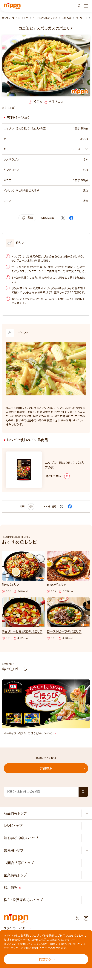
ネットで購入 (58, 476)
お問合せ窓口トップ (19, 862)
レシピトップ (13, 825)
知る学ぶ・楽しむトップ (21, 838)
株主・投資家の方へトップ (23, 899)
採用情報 (12, 887)
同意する (47, 959)
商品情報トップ (15, 813)
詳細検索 (62, 768)
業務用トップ (13, 850)
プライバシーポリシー (17, 928)
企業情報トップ (15, 875)
